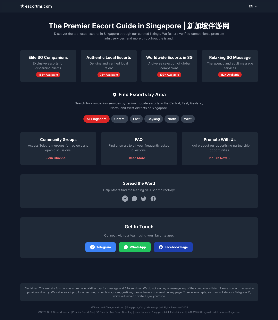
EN (253, 6)
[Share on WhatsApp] (134, 198)
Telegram (100, 247)
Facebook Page (173, 247)
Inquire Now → (220, 158)
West (188, 119)
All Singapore (96, 119)
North (172, 119)
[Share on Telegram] (125, 198)
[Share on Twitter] (144, 198)
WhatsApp (134, 247)
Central (119, 119)
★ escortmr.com (36, 6)
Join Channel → (58, 158)
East (136, 119)
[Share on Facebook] (153, 198)
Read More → (139, 158)
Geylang (153, 119)
